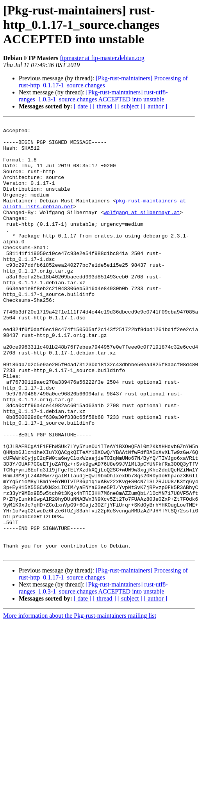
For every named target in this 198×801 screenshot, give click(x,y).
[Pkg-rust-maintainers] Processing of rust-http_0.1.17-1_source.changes (103, 82)
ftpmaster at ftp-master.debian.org (102, 58)
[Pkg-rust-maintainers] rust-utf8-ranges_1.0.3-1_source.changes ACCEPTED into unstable (93, 96)
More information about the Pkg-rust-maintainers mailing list (79, 702)
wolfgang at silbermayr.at (141, 230)
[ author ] (156, 106)
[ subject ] (130, 106)
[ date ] (82, 106)
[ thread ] (104, 106)
